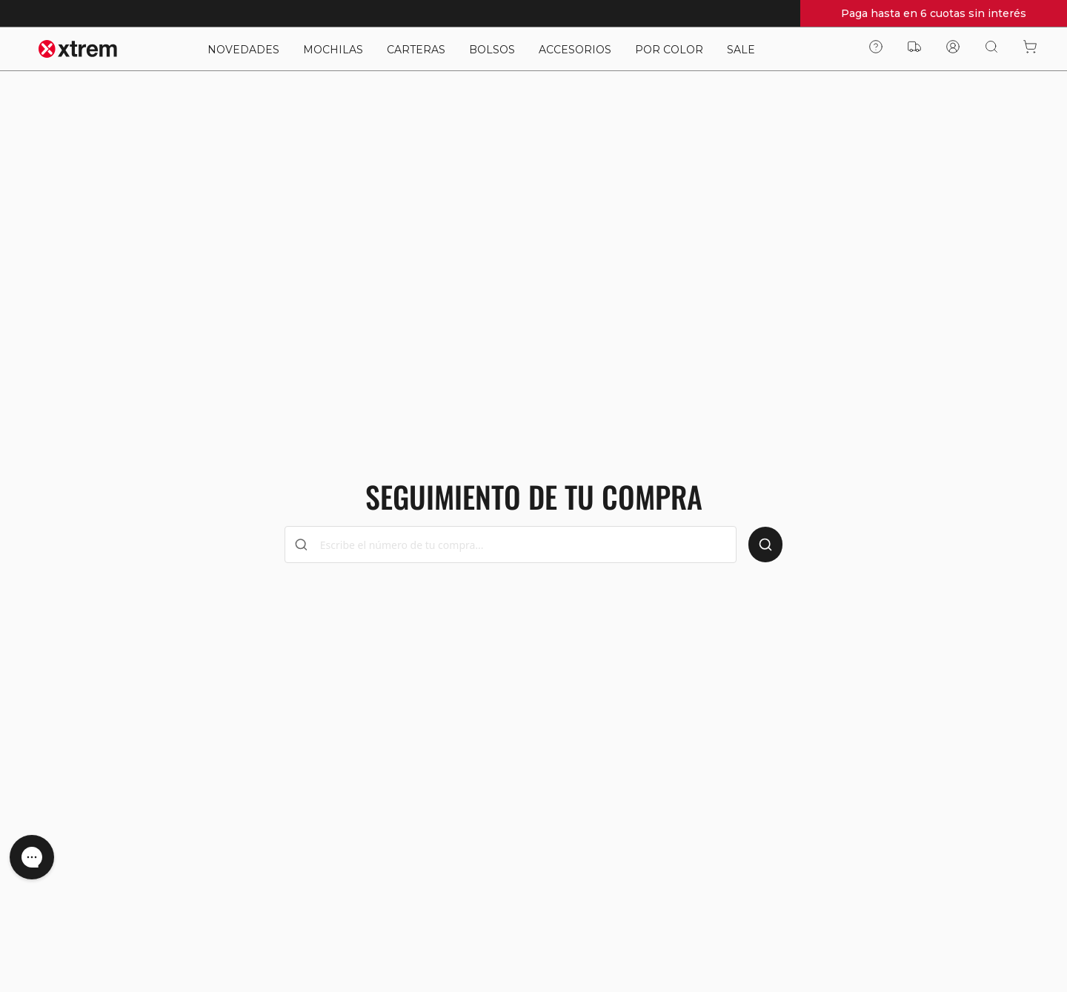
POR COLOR (669, 49)
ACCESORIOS (575, 49)
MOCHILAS (333, 49)
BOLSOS (492, 49)
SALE (741, 49)
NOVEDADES (243, 49)
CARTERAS (416, 49)
